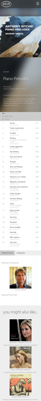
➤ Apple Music (7, 116)
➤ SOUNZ (6, 119)
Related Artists (7, 253)
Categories (21, 253)
